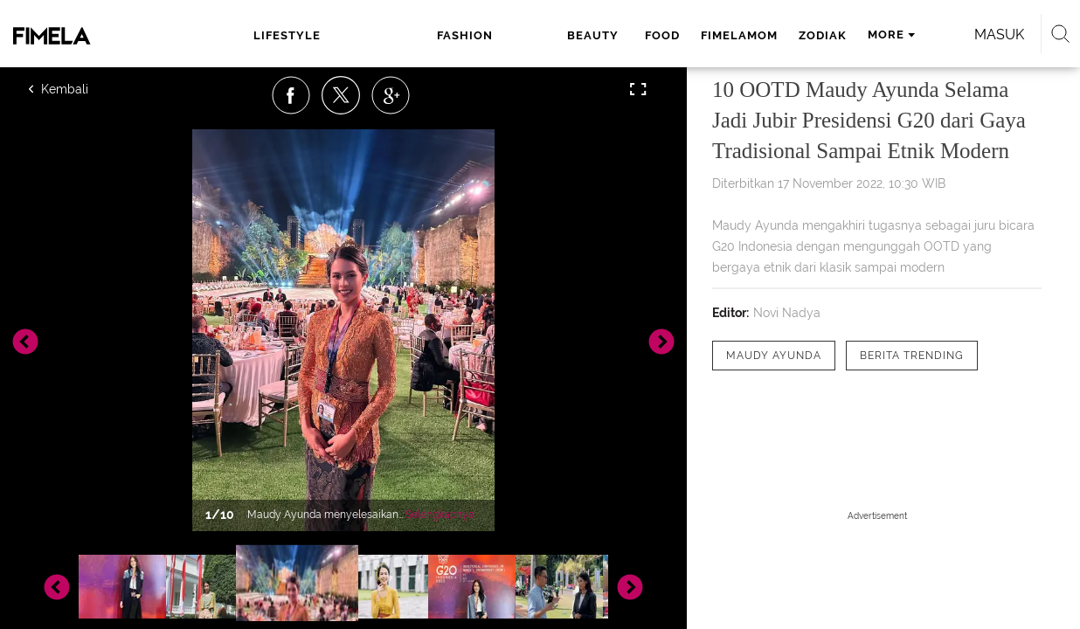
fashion (376, 35)
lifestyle (277, 35)
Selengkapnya (439, 514)
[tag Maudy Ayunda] (773, 356)
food (522, 35)
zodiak (683, 35)
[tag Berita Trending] (912, 356)
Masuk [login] (941, 34)
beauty (458, 35)
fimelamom (599, 35)
